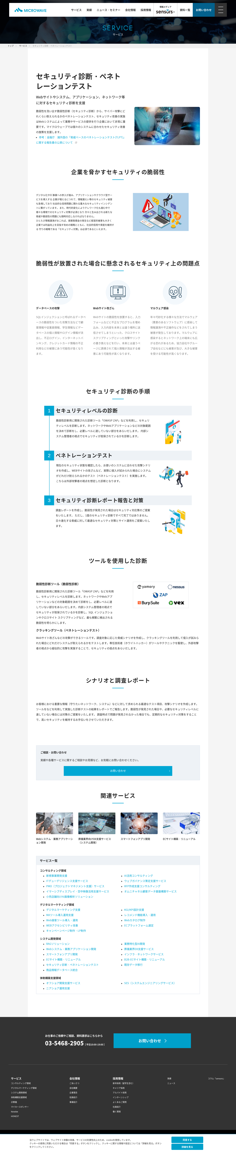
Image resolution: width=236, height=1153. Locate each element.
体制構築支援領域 (19, 1097)
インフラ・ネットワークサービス (144, 954)
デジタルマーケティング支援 (63, 909)
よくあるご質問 (120, 1102)
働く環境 (117, 1111)
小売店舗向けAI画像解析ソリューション (69, 896)
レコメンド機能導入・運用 (140, 915)
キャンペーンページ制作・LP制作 (66, 930)
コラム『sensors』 (216, 1078)
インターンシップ (120, 1097)
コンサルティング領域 (21, 1083)
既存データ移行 (133, 964)
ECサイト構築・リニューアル (179, 839)
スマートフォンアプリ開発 (135, 839)
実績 (89, 10)
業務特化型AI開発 (134, 943)
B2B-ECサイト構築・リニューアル (144, 959)
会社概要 (73, 1088)
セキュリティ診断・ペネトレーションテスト (72, 964)
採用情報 (146, 10)
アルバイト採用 (120, 1092)
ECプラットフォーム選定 (139, 925)
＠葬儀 (14, 1102)
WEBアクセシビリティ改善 (62, 925)
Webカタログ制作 (134, 920)
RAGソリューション (58, 943)
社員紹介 (117, 1107)
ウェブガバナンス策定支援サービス (145, 881)
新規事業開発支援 (56, 875)
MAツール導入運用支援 (60, 915)
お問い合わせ (118, 770)
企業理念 (73, 1092)
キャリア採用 (119, 1088)
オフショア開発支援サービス (63, 983)
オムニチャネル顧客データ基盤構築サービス (150, 891)
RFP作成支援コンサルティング (142, 886)
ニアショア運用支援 (58, 988)
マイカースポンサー (20, 1107)
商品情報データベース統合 (62, 970)
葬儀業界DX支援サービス (139, 949)
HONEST (15, 1116)
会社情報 (130, 10)
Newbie (14, 1111)
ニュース (171, 1083)
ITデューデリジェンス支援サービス (67, 881)
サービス (76, 10)
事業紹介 (73, 1102)
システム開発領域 (19, 1092)
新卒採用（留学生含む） (123, 1083)
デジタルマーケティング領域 (24, 1088)
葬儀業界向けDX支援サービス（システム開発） (94, 840)
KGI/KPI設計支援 (134, 909)
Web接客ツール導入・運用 (62, 920)
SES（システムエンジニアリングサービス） (150, 983)
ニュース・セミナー (108, 10)
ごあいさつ (74, 1083)
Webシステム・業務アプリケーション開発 (71, 949)
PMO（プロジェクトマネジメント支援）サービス (75, 886)
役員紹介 (73, 1097)
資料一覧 (185, 10)
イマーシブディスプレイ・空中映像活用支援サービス (77, 891)
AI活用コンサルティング (138, 875)
